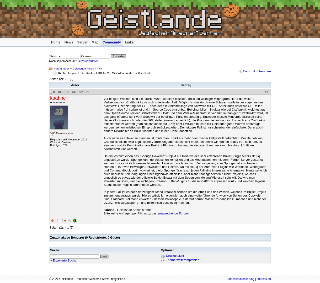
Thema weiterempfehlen (182, 260)
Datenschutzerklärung (240, 279)
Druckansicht (175, 256)
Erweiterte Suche (64, 260)
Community (111, 42)
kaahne (58, 98)
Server (82, 42)
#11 (267, 92)
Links (129, 42)
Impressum (264, 279)
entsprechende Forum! (173, 213)
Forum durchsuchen (257, 71)
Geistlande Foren (83, 68)
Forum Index (61, 68)
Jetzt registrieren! (88, 60)
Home (55, 42)
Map (95, 42)
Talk (99, 68)
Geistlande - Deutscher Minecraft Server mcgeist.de (159, 19)
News (68, 42)
